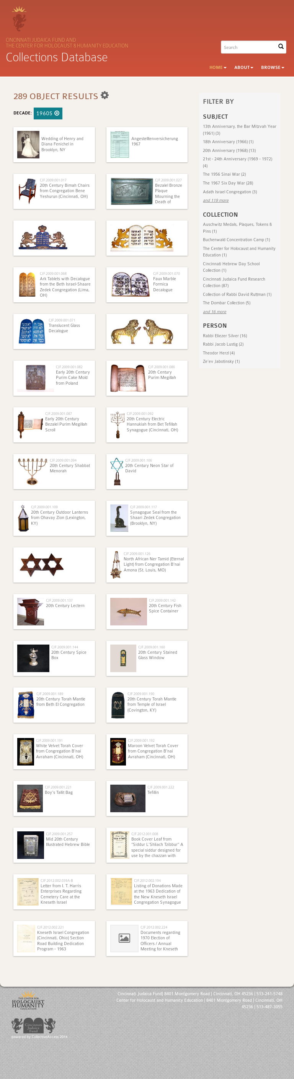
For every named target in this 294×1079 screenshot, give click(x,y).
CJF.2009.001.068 (53, 273)
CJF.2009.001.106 (138, 460)
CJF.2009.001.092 (140, 413)
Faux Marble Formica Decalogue (164, 284)
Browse (272, 67)
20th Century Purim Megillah (162, 375)
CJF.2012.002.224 (153, 927)
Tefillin (153, 792)
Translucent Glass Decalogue (64, 328)
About (243, 67)
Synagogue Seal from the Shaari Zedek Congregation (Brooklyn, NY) (155, 518)
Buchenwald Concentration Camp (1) (236, 239)
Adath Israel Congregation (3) (230, 191)
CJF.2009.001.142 (162, 600)
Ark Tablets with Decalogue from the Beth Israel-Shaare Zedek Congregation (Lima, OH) (65, 287)
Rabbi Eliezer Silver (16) (225, 335)
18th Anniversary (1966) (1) (228, 141)
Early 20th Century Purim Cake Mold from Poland (73, 378)
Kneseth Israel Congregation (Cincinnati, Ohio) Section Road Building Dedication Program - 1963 (63, 941)
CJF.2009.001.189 (49, 694)
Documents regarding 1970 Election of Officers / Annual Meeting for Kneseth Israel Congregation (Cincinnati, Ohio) (145, 946)
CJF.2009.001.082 (69, 367)
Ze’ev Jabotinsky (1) (221, 361)
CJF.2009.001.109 (44, 507)
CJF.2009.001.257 (59, 834)
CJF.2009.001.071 (62, 320)
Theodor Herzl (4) (219, 353)
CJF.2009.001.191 (49, 740)
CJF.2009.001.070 (166, 273)
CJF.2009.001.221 (58, 787)
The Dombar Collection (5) (226, 302)
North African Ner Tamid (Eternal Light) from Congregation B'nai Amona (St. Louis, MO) (154, 565)
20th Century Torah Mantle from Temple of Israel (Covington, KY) (151, 705)
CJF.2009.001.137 (59, 600)
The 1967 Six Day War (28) (228, 183)
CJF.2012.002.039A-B (57, 880)
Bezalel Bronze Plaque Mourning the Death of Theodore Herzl (169, 196)
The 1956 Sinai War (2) (224, 174)
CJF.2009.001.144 (64, 647)
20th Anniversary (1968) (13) (229, 150)
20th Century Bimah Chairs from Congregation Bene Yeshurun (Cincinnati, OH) (65, 191)
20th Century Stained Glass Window (157, 655)
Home (218, 67)
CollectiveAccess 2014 (49, 1037)
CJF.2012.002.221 (50, 927)
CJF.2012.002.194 (147, 880)
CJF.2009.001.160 (151, 647)
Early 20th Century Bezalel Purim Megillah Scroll (66, 424)
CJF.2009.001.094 (63, 460)
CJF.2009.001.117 (143, 507)
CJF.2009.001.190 (140, 694)
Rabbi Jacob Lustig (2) (223, 344)
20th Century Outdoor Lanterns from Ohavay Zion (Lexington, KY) (59, 518)
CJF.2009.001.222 (160, 787)
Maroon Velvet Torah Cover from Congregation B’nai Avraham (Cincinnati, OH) (153, 751)
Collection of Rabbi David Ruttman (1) (237, 294)
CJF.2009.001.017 (53, 180)
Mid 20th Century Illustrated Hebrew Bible (68, 842)
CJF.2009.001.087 (58, 413)
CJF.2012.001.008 (144, 834)
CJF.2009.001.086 (161, 367)
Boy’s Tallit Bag (59, 792)
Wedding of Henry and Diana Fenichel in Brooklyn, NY (62, 144)
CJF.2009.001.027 (168, 180)
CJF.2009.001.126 (137, 554)
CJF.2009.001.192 (141, 740)
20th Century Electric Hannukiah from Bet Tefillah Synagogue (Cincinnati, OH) (152, 424)
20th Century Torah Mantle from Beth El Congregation (60, 702)
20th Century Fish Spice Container (165, 608)
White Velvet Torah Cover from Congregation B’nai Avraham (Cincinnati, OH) (59, 751)
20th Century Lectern (65, 605)
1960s (48, 113)
